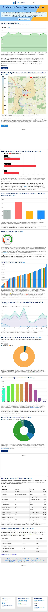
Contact (36, 609)
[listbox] (6, 344)
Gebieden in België (22, 600)
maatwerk (5, 410)
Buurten (4, 125)
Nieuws (36, 601)
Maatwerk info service (39, 607)
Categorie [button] (4, 486)
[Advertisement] (24, 140)
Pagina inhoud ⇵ (24, 19)
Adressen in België (22, 601)
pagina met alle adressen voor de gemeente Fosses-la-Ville (22, 534)
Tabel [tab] (9, 27)
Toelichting (4, 68)
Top (38, 561)
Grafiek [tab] (4, 27)
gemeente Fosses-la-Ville (33, 372)
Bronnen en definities (39, 600)
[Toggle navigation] (33, 2)
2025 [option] (5, 343)
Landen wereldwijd (22, 604)
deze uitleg (5, 252)
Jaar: (2, 343)
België (25, 186)
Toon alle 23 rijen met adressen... (9, 554)
